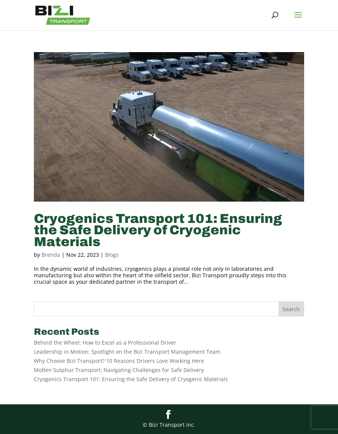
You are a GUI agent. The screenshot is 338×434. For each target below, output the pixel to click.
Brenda (50, 254)
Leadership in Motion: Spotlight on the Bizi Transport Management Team (127, 351)
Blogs (112, 254)
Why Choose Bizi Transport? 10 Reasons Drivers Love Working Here (119, 360)
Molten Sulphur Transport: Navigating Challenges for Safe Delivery (119, 370)
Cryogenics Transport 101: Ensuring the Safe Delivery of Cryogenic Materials (158, 230)
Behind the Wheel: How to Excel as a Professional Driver (105, 342)
